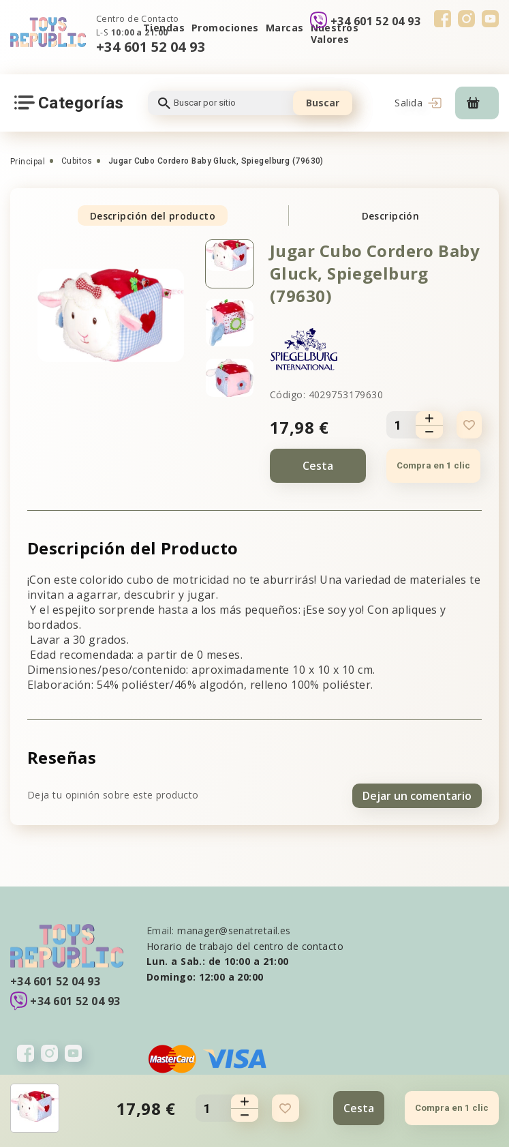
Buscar (322, 102)
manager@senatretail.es (234, 928)
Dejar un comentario (417, 793)
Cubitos (76, 161)
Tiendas (164, 27)
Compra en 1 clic (433, 465)
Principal (27, 161)
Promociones (225, 27)
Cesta (318, 465)
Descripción (391, 215)
